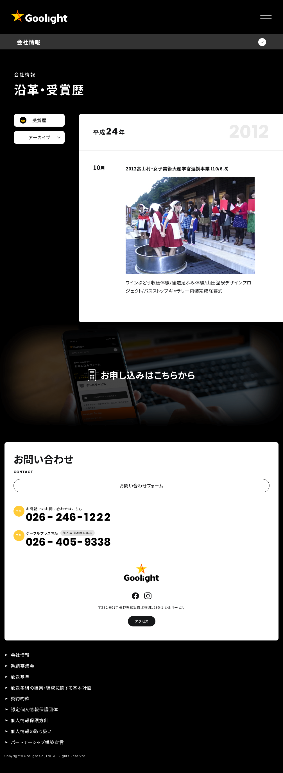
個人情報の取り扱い (31, 731)
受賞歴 (39, 120)
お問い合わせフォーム (141, 485)
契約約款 (20, 698)
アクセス (141, 621)
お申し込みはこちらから (141, 375)
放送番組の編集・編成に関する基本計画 (51, 687)
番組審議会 (22, 665)
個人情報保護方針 (29, 720)
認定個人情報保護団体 (34, 709)
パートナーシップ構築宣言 (37, 742)
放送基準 (20, 676)
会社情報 (20, 654)
